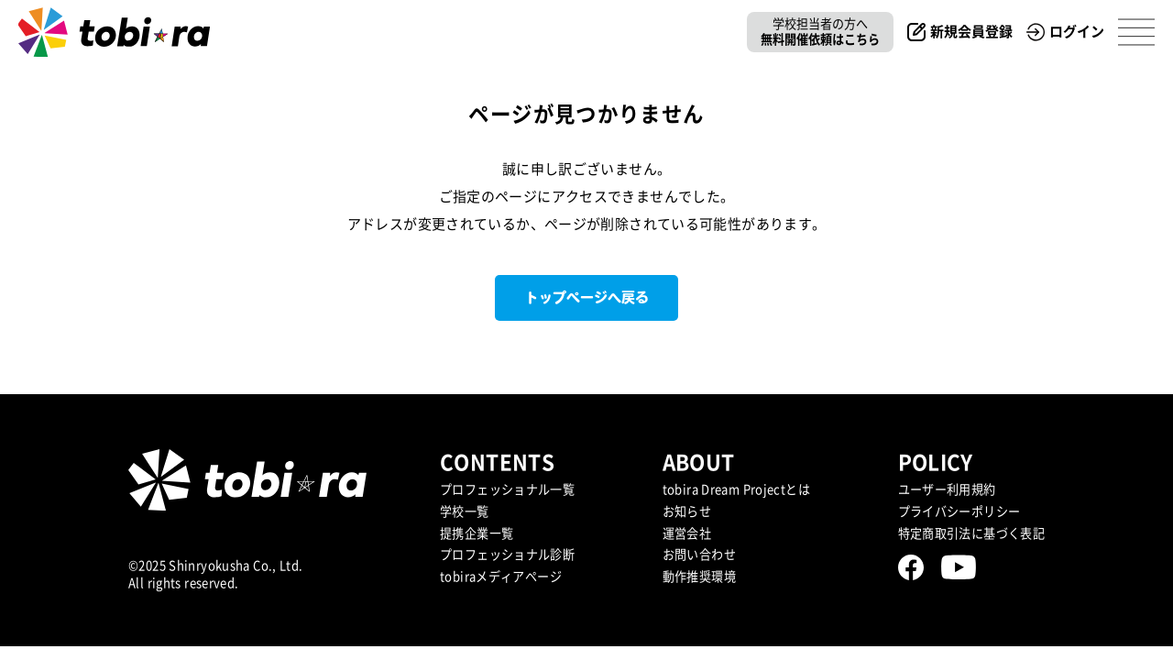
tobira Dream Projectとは (736, 489)
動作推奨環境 (699, 576)
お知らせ (687, 511)
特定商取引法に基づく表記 (972, 533)
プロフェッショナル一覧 (507, 489)
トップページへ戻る (587, 297)
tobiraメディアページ (501, 576)
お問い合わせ (699, 554)
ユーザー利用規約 (947, 489)
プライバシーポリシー (959, 511)
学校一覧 (464, 511)
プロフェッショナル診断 (507, 554)
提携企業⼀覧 (476, 533)
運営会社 (687, 533)
